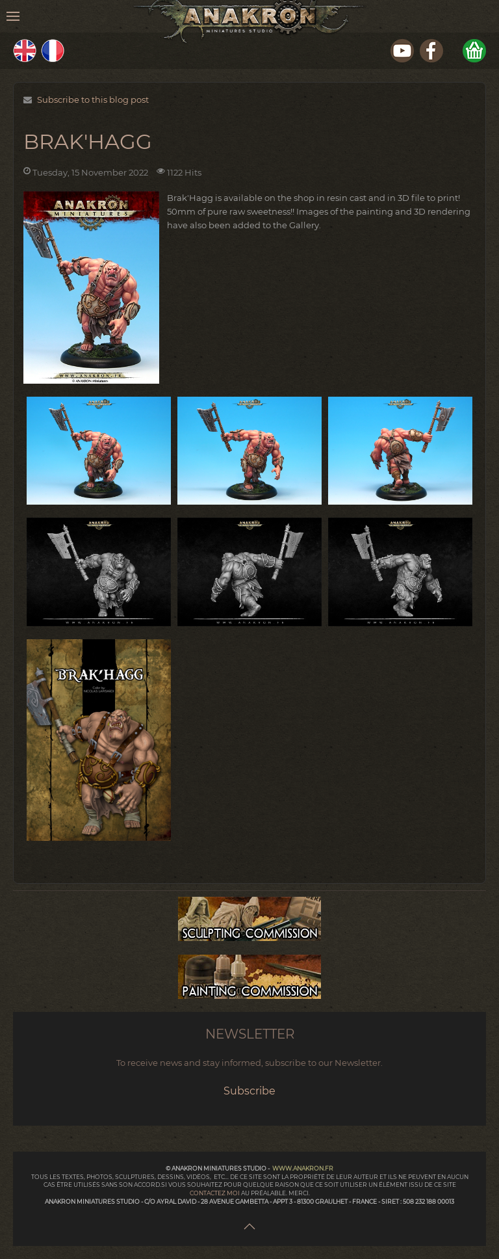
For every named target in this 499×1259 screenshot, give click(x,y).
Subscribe (249, 1091)
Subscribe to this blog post (93, 99)
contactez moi (215, 1193)
